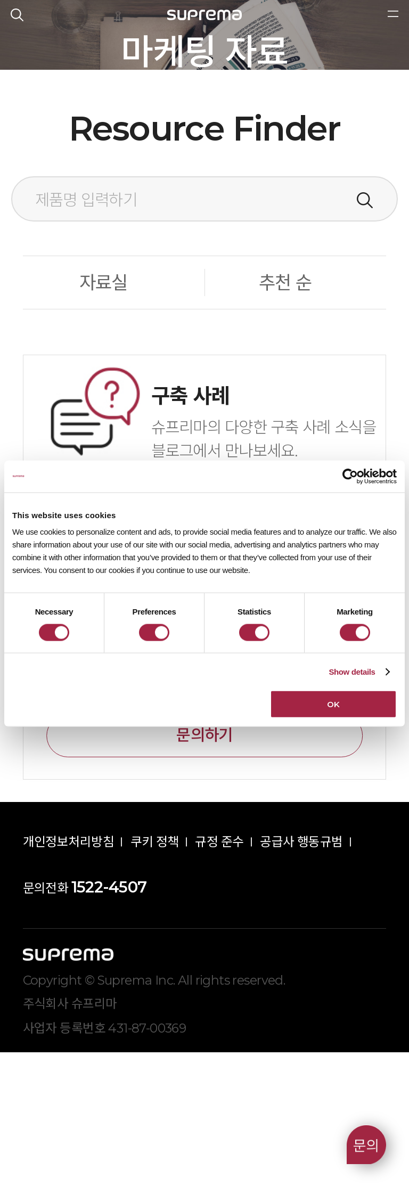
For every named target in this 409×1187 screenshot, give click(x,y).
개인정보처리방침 (68, 977)
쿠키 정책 (154, 977)
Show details (352, 671)
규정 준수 (219, 977)
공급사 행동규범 (301, 977)
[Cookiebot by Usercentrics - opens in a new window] (350, 476)
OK (333, 704)
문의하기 (204, 869)
